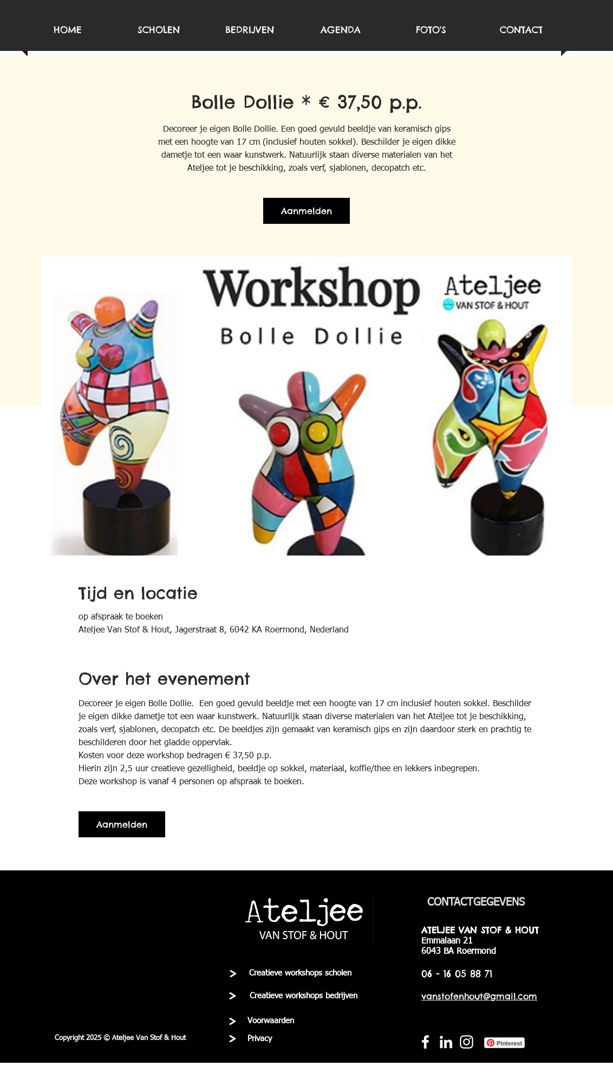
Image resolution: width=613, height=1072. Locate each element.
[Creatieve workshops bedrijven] (303, 996)
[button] (120, 1039)
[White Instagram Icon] (466, 1042)
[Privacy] (259, 1039)
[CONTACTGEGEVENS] (475, 902)
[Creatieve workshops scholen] (300, 973)
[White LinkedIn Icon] (446, 1042)
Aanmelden (306, 210)
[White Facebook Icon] (425, 1042)
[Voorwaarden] (271, 1021)
